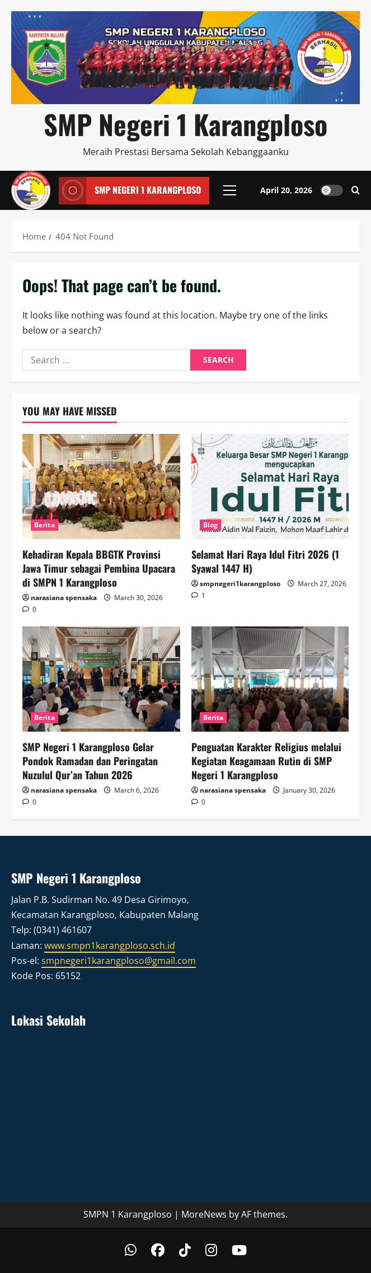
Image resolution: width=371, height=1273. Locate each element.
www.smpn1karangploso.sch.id (109, 945)
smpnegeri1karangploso (240, 583)
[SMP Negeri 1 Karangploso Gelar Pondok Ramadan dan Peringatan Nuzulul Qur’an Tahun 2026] (101, 679)
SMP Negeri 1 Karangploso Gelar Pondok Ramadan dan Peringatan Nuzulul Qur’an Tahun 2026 (90, 761)
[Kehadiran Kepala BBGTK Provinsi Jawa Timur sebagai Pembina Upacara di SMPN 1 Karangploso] (101, 486)
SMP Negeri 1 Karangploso (185, 124)
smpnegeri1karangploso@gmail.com (118, 960)
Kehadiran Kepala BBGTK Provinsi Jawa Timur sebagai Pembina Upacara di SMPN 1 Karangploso (98, 568)
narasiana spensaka (64, 597)
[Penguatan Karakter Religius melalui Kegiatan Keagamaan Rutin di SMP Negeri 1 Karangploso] (270, 679)
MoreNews (204, 1214)
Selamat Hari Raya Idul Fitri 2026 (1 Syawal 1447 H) (265, 561)
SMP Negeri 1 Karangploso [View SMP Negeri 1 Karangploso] (130, 190)
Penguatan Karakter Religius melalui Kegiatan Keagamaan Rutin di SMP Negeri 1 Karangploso (266, 761)
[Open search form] (355, 190)
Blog (210, 525)
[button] (230, 190)
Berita (44, 525)
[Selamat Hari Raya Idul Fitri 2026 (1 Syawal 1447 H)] (270, 486)
